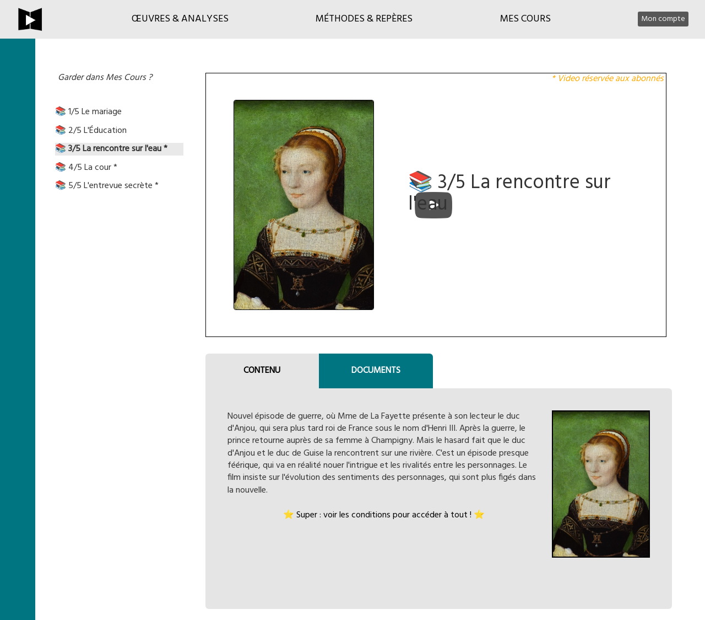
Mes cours (525, 19)
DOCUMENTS (375, 371)
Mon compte (663, 19)
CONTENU (261, 371)
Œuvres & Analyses (180, 19)
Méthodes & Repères (364, 19)
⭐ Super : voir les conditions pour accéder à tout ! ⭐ (384, 515)
